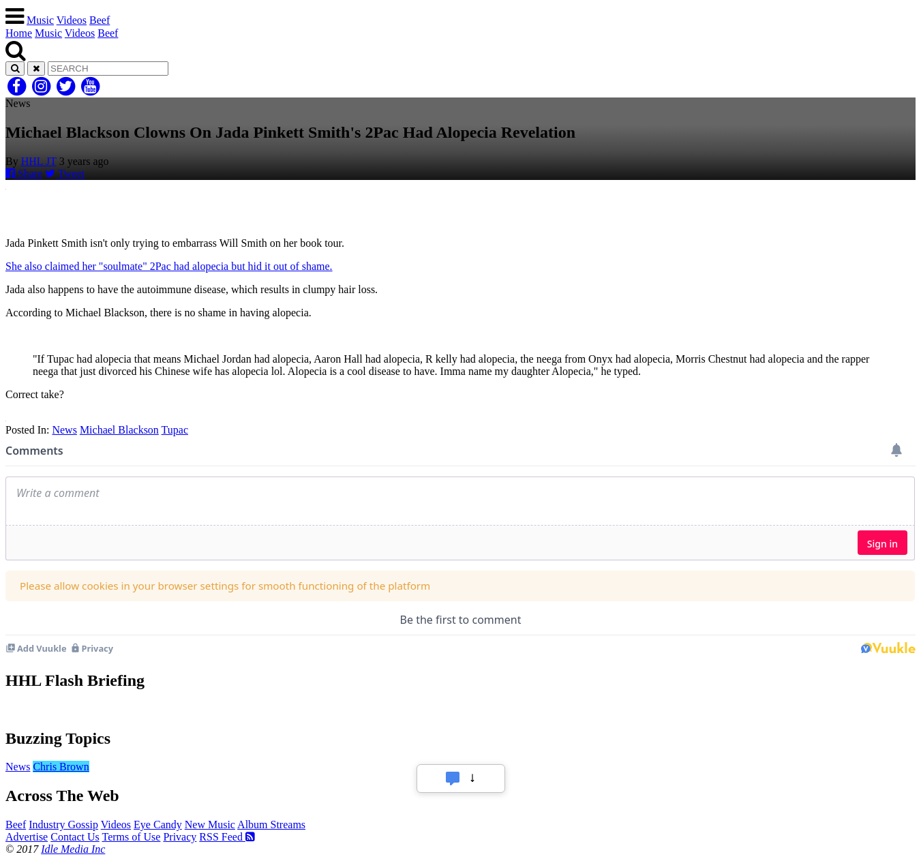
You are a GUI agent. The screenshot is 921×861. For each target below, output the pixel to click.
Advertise (26, 837)
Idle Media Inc (73, 849)
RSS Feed (227, 837)
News (64, 430)
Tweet (65, 173)
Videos (72, 20)
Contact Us (75, 837)
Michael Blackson (119, 430)
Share (23, 173)
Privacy (179, 837)
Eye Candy (158, 824)
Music (40, 20)
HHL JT (39, 161)
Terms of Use (131, 837)
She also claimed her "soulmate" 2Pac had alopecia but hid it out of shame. (169, 266)
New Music (210, 824)
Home (18, 33)
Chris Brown (61, 766)
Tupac (175, 430)
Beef (99, 20)
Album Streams (271, 824)
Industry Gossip (63, 824)
